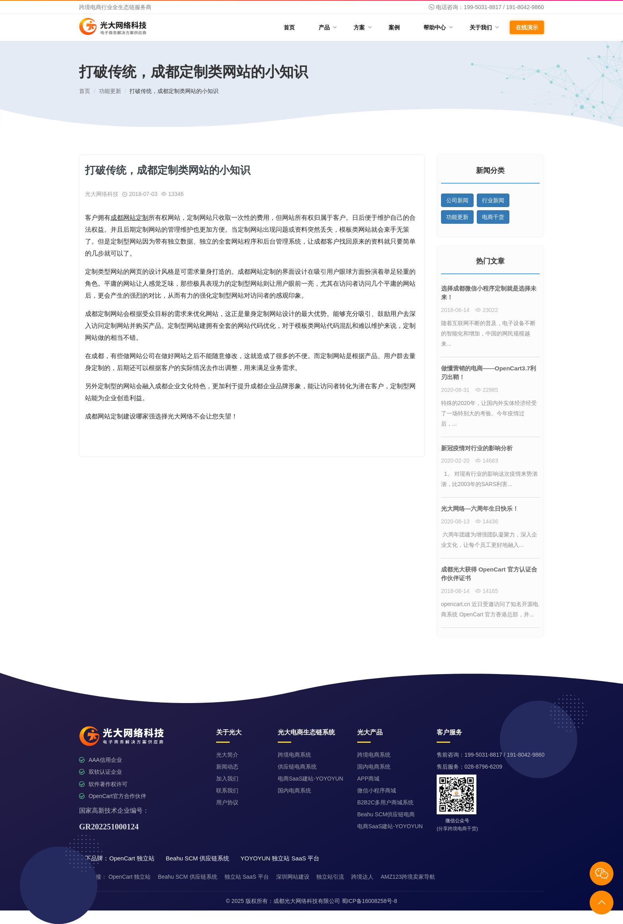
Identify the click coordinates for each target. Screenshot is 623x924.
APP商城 (368, 778)
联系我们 (227, 790)
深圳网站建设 (293, 877)
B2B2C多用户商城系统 (385, 802)
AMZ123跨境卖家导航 (408, 877)
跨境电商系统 (294, 755)
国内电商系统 (294, 790)
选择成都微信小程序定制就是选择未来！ (488, 293)
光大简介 (227, 755)
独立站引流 (330, 877)
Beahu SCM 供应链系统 (187, 877)
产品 (327, 27)
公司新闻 (457, 200)
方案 (362, 27)
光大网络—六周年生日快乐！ (480, 508)
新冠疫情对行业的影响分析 (477, 448)
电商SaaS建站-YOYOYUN (310, 778)
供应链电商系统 (297, 766)
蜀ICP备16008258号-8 (369, 901)
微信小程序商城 (376, 790)
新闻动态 (227, 766)
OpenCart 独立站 (129, 877)
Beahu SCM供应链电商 (386, 814)
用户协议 (227, 802)
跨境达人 (362, 877)
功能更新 (110, 91)
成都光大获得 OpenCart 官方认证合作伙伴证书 (489, 574)
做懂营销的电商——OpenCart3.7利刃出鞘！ (488, 373)
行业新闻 (493, 200)
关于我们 (484, 27)
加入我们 (227, 778)
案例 (394, 27)
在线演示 (527, 27)
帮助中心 (438, 27)
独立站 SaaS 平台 (246, 877)
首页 (289, 27)
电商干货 (493, 217)
